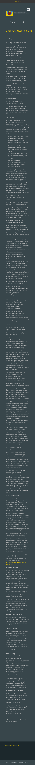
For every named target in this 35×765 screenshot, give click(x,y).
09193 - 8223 (18, 1)
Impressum (8, 745)
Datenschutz (16, 745)
